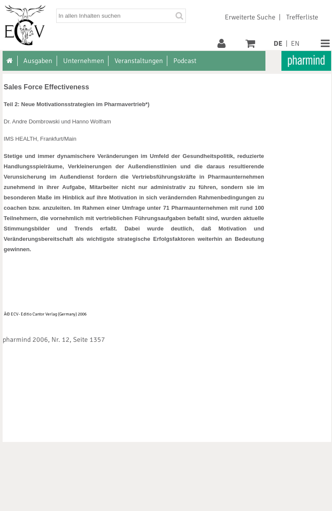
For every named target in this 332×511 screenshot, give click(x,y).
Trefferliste (302, 17)
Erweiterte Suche (250, 17)
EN (295, 43)
